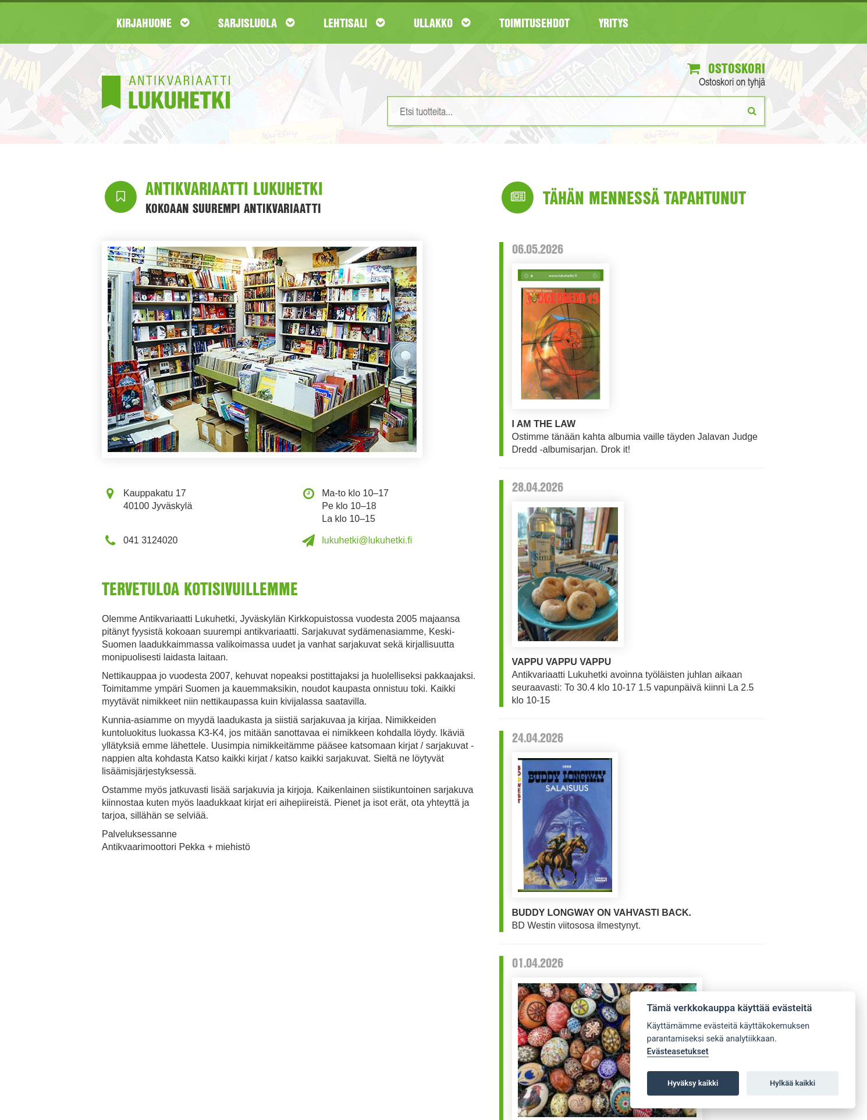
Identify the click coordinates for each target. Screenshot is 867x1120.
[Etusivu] (166, 74)
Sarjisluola (256, 22)
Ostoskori (726, 68)
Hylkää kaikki (792, 1083)
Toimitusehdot (534, 22)
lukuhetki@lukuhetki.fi (367, 540)
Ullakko (442, 22)
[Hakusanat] (576, 111)
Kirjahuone (152, 22)
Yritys (613, 22)
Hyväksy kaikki (692, 1083)
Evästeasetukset (678, 1052)
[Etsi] (752, 110)
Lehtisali (354, 22)
